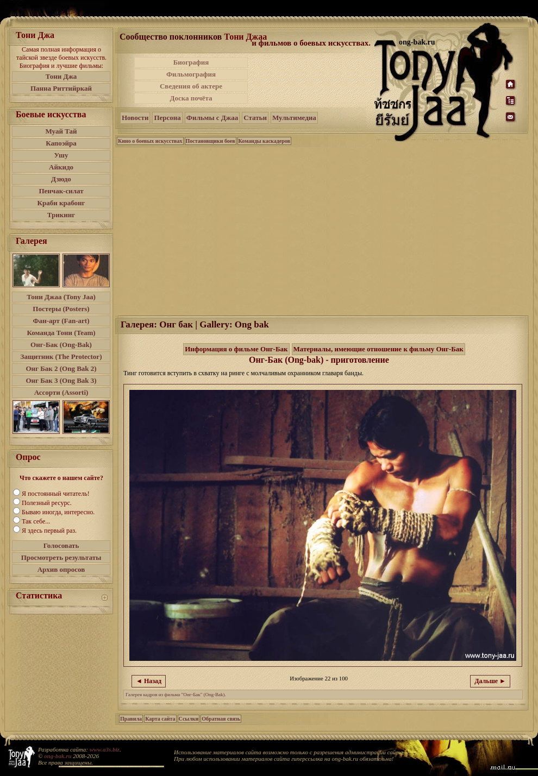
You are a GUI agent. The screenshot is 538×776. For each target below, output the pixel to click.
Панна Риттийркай (61, 88)
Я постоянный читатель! (56, 493)
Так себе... (36, 521)
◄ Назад (148, 681)
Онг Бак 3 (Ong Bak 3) (61, 380)
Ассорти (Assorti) (61, 392)
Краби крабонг (61, 203)
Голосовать (61, 545)
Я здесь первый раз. (49, 530)
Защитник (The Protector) (61, 356)
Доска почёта (191, 98)
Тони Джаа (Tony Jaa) (61, 297)
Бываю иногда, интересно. (58, 512)
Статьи (255, 117)
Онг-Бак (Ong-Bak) (61, 344)
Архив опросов (61, 569)
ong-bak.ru (57, 756)
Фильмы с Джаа (212, 117)
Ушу (61, 155)
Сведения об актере (191, 86)
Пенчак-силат (61, 191)
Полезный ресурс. (47, 503)
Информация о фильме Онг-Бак (236, 349)
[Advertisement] (312, 80)
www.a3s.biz (105, 749)
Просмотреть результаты (61, 557)
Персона (167, 117)
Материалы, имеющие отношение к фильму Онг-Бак (378, 349)
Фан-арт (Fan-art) (61, 321)
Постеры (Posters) (61, 309)
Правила (131, 719)
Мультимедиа (294, 117)
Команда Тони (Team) (61, 333)
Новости (135, 117)
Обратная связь (221, 719)
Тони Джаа (245, 36)
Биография (191, 62)
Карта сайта (160, 719)
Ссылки (189, 719)
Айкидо (61, 167)
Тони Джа (61, 76)
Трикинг (61, 215)
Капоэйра (61, 143)
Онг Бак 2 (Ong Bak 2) (61, 368)
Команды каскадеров (264, 141)
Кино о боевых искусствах (150, 141)
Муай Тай (61, 131)
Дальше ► (490, 681)
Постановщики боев (210, 141)
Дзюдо (61, 179)
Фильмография (191, 74)
